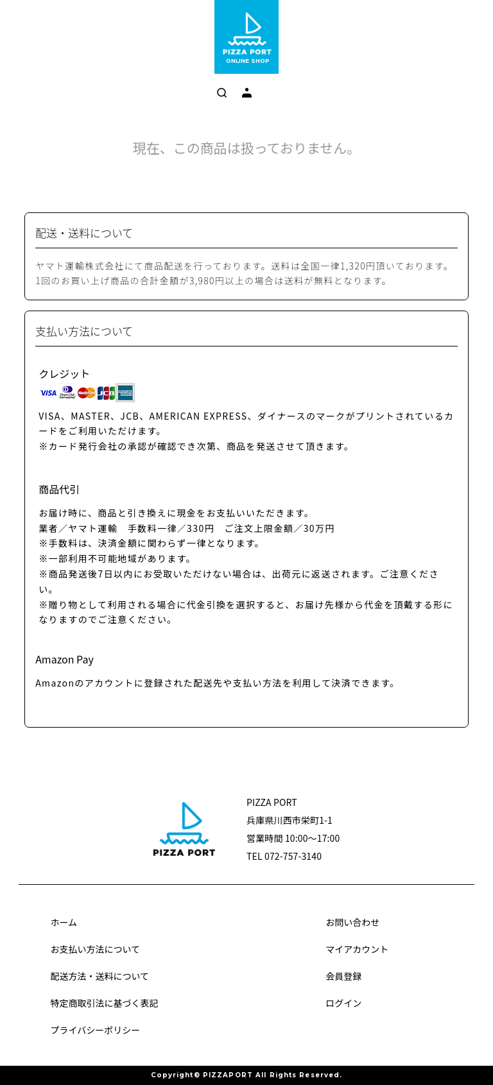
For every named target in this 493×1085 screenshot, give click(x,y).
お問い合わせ (352, 922)
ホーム (63, 922)
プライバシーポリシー (95, 1029)
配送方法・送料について (99, 976)
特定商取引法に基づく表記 (104, 1002)
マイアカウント (356, 949)
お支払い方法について (95, 949)
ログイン (343, 1002)
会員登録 (343, 976)
